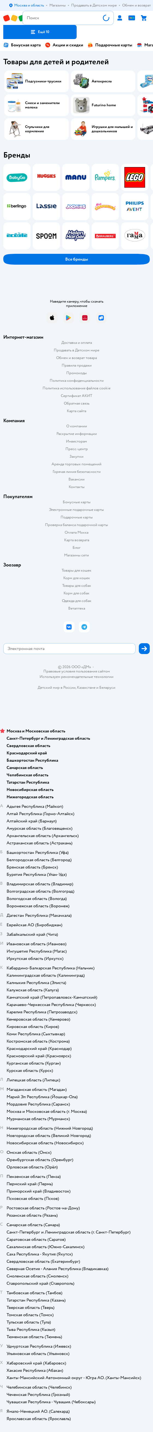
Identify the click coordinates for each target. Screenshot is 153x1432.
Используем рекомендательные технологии (76, 676)
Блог (76, 547)
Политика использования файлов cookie (76, 388)
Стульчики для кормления (37, 129)
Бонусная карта (22, 45)
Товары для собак (76, 585)
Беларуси (107, 687)
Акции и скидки (64, 45)
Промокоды (76, 373)
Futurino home (104, 105)
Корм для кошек (76, 578)
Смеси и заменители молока (42, 105)
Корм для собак (76, 593)
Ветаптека (76, 608)
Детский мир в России (57, 687)
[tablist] (76, 206)
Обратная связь (76, 403)
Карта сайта (76, 411)
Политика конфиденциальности (77, 380)
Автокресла (102, 81)
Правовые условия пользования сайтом (76, 671)
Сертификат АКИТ (76, 395)
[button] (40, 32)
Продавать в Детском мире (76, 350)
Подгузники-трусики (43, 81)
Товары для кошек (76, 570)
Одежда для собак (76, 600)
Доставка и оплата (76, 342)
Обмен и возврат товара (76, 357)
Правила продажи (77, 365)
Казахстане (86, 687)
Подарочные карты (110, 45)
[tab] (15, 206)
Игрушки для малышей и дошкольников (112, 129)
